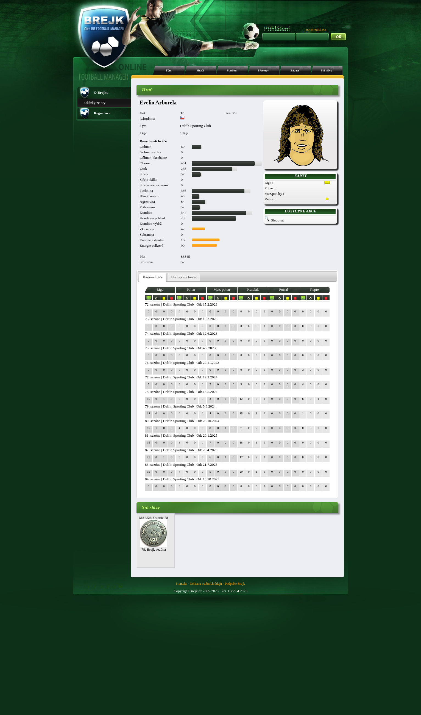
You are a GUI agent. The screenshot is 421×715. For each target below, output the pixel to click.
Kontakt (181, 584)
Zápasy (294, 70)
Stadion (232, 70)
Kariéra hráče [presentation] (153, 277)
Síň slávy (326, 70)
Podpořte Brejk (235, 584)
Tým (168, 70)
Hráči (200, 70)
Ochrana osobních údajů (206, 584)
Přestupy (263, 70)
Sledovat (277, 220)
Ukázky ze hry (95, 103)
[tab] (153, 277)
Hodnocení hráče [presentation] (183, 277)
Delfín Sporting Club (178, 304)
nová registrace (316, 29)
